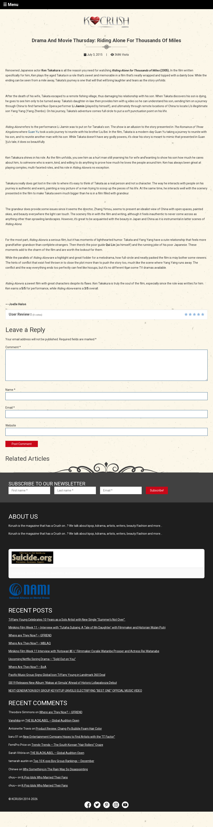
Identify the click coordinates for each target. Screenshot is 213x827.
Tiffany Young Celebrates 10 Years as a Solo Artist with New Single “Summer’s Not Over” (67, 619)
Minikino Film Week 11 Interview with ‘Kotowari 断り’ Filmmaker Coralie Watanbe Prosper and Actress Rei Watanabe (84, 651)
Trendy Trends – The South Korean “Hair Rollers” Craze (67, 744)
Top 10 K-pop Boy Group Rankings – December (63, 761)
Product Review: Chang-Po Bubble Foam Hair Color (69, 728)
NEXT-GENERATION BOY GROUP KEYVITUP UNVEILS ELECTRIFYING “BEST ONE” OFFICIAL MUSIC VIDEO (75, 690)
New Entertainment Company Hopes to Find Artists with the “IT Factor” (69, 736)
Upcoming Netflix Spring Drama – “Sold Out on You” (42, 659)
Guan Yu (33, 132)
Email (10, 407)
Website (10, 425)
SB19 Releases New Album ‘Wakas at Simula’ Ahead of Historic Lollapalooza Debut (63, 682)
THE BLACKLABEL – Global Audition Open (52, 720)
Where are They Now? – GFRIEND (30, 635)
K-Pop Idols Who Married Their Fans (45, 777)
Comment (13, 347)
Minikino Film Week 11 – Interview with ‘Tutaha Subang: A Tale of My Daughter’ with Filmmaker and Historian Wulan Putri (87, 627)
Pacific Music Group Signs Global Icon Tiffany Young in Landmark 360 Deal (57, 674)
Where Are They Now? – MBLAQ (30, 643)
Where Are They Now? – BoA (27, 667)
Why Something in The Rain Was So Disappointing (55, 769)
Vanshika (15, 720)
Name (10, 389)
